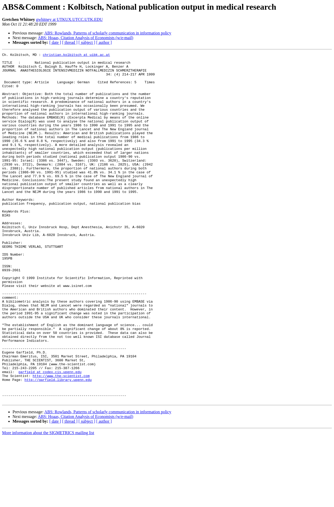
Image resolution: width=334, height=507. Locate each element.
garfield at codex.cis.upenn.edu (49, 436)
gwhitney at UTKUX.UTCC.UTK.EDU (69, 19)
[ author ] (104, 42)
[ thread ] (69, 42)
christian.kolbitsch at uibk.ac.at (76, 55)
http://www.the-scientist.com (61, 440)
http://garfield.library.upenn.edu (58, 445)
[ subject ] (87, 42)
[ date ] (55, 42)
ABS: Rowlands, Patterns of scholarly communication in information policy (107, 33)
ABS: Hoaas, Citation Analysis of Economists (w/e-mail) (85, 38)
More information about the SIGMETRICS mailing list (48, 502)
